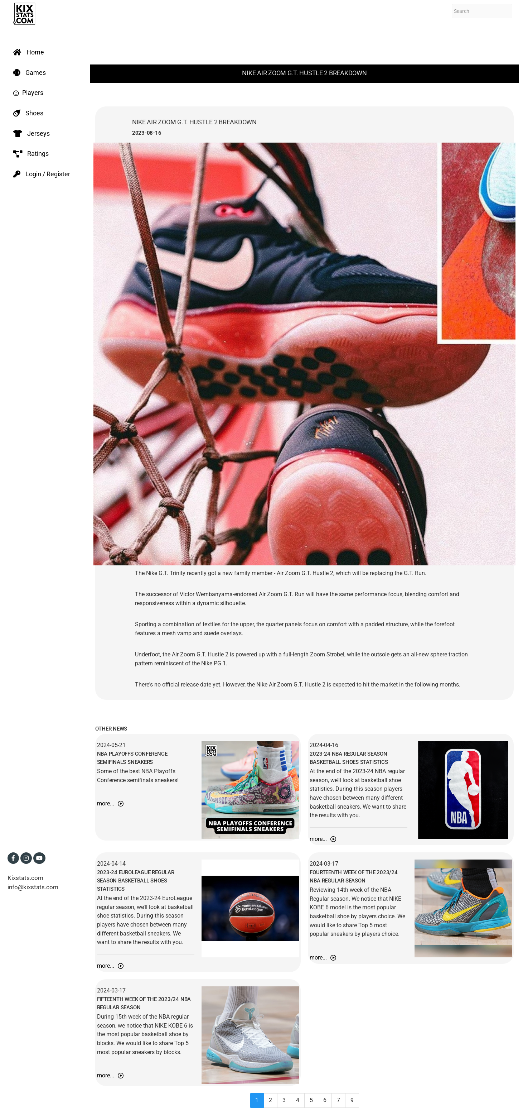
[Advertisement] (304, 43)
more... (110, 803)
